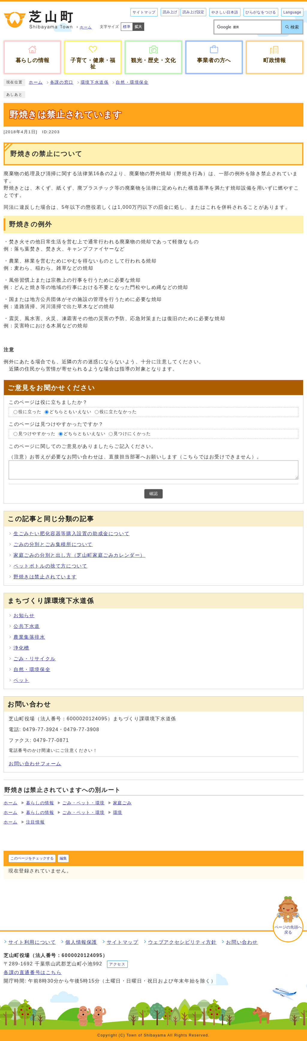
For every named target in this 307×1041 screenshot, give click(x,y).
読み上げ (170, 12)
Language (292, 12)
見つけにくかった (132, 433)
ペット (21, 680)
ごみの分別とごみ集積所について (53, 544)
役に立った (30, 412)
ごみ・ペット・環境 (83, 803)
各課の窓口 (61, 82)
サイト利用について (32, 942)
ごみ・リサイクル (34, 658)
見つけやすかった (37, 433)
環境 (117, 812)
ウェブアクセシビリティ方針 (182, 942)
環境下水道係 (95, 82)
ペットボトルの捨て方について (50, 565)
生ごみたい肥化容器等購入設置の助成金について (71, 533)
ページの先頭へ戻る (288, 929)
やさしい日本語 (224, 12)
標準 (127, 27)
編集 (63, 858)
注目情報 (35, 822)
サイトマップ (144, 12)
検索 (295, 27)
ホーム (36, 82)
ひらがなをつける (261, 12)
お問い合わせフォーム (35, 763)
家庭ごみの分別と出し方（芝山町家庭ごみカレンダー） (79, 555)
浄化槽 (21, 647)
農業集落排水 (29, 637)
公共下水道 (26, 626)
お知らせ (23, 615)
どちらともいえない (70, 412)
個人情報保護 (81, 942)
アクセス (117, 964)
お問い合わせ (242, 942)
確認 (153, 493)
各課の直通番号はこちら (33, 972)
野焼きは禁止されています (45, 576)
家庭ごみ (122, 803)
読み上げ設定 (193, 12)
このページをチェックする (32, 858)
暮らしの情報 (40, 803)
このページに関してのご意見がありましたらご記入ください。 (82, 445)
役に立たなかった (118, 412)
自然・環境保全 (132, 82)
